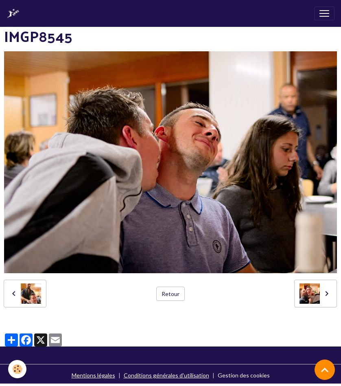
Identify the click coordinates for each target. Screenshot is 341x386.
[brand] (15, 13)
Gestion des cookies (244, 375)
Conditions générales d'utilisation (166, 375)
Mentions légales (93, 375)
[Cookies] (17, 369)
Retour (170, 293)
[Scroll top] (325, 370)
